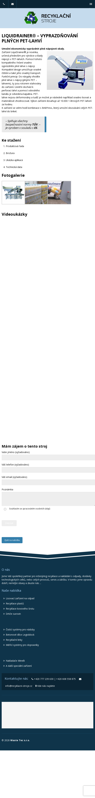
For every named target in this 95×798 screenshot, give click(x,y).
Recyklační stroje (64, 711)
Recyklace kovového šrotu (20, 608)
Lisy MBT (44, 721)
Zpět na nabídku (12, 540)
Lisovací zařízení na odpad (20, 598)
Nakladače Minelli (15, 660)
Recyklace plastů (15, 603)
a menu (90, 5)
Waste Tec (25, 711)
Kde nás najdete (46, 685)
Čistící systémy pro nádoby (20, 629)
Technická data (14, 167)
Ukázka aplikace (14, 160)
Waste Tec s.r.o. (20, 740)
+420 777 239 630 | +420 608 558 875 (4, 5)
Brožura (10, 153)
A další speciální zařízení (19, 665)
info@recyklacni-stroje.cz (12, 5)
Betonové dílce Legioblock (20, 634)
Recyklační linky (14, 639)
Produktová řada (15, 146)
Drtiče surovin (13, 613)
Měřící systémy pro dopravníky (22, 644)
